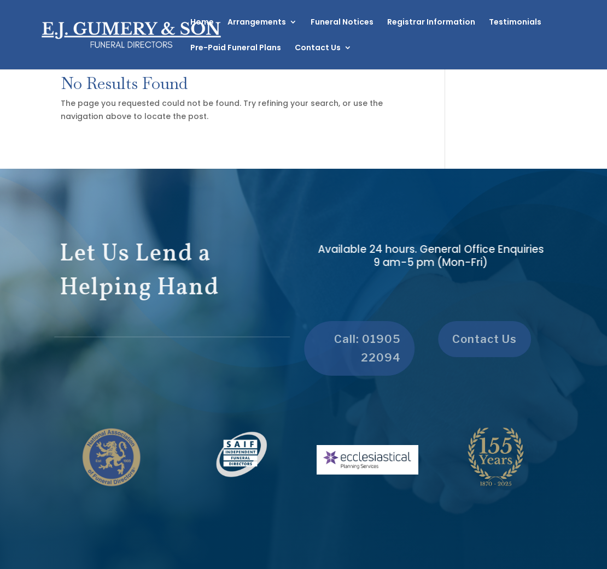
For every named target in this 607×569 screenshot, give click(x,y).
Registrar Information (431, 22)
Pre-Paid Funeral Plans (235, 48)
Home (202, 22)
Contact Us (318, 48)
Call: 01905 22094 (364, 348)
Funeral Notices (342, 22)
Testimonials (515, 22)
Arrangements (256, 22)
